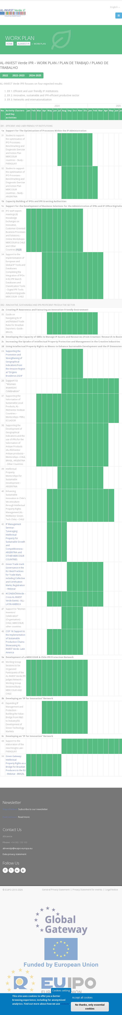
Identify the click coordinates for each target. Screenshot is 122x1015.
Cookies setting (61, 991)
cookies (64, 1004)
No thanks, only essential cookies (90, 1007)
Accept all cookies (82, 998)
